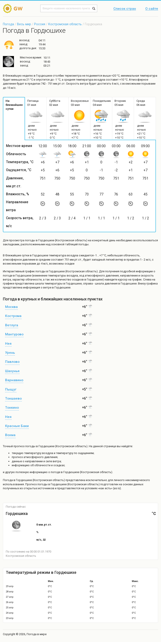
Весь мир (24, 24)
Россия (39, 24)
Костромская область (65, 24)
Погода (8, 24)
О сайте (151, 9)
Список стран (124, 9)
